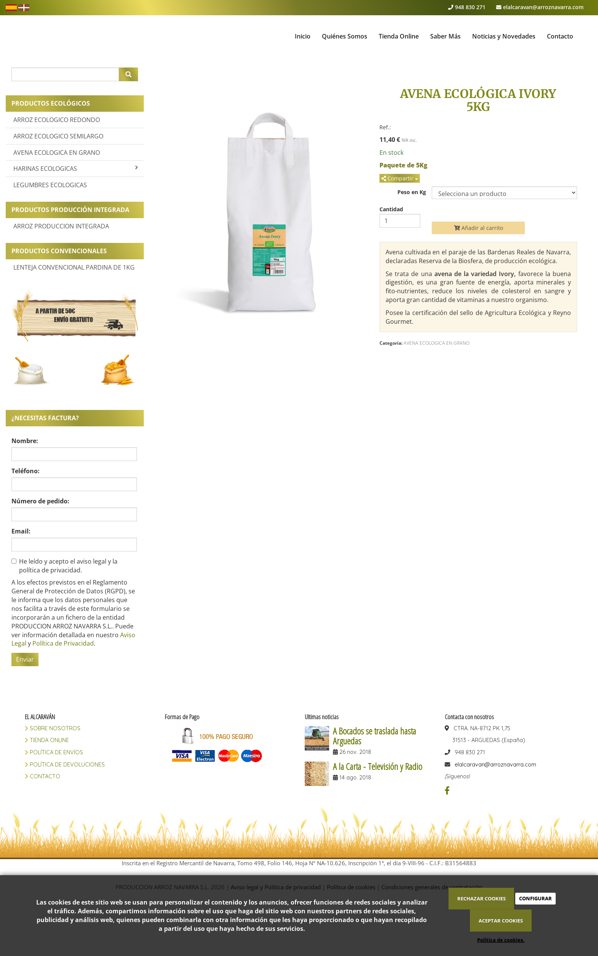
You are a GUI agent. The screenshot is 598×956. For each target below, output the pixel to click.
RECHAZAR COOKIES (481, 898)
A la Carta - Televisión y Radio (377, 766)
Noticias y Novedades (503, 36)
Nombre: (24, 441)
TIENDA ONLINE (48, 740)
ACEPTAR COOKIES (501, 920)
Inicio (302, 36)
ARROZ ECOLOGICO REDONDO (56, 120)
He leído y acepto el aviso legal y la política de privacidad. (64, 565)
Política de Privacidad (63, 643)
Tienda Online (399, 36)
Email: (21, 531)
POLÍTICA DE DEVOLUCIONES (66, 764)
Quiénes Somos (344, 36)
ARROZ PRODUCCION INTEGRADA (61, 226)
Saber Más (445, 36)
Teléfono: (25, 471)
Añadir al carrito (478, 227)
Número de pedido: (40, 501)
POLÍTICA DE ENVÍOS (55, 752)
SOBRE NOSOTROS (54, 728)
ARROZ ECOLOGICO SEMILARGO (58, 136)
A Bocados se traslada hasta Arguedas (374, 736)
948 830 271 (470, 7)
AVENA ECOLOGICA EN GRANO (56, 152)
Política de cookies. (500, 940)
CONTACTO (44, 776)
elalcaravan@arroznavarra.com (543, 7)
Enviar (25, 659)
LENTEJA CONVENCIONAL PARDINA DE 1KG (74, 267)
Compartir (399, 178)
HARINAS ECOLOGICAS (75, 168)
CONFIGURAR (535, 898)
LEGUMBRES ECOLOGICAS (50, 185)
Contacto (560, 36)
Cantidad (391, 209)
